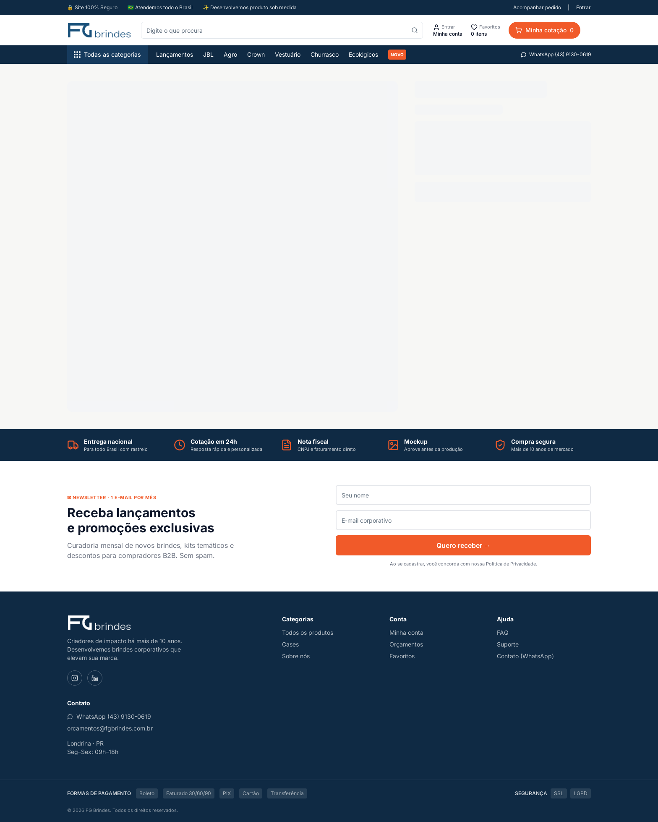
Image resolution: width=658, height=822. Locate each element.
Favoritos (402, 656)
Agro (230, 54)
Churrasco (325, 54)
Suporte (508, 644)
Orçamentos (406, 644)
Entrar (583, 7)
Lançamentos (174, 54)
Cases (290, 644)
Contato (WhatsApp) (525, 656)
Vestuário (287, 54)
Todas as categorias (107, 54)
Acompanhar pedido (537, 7)
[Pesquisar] (414, 30)
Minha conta (406, 632)
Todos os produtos (307, 632)
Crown (256, 54)
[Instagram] (74, 678)
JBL (208, 54)
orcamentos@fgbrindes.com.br (110, 728)
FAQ (503, 632)
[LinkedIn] (94, 678)
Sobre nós (296, 656)
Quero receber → (463, 545)
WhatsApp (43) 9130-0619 (556, 54)
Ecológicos (363, 54)
